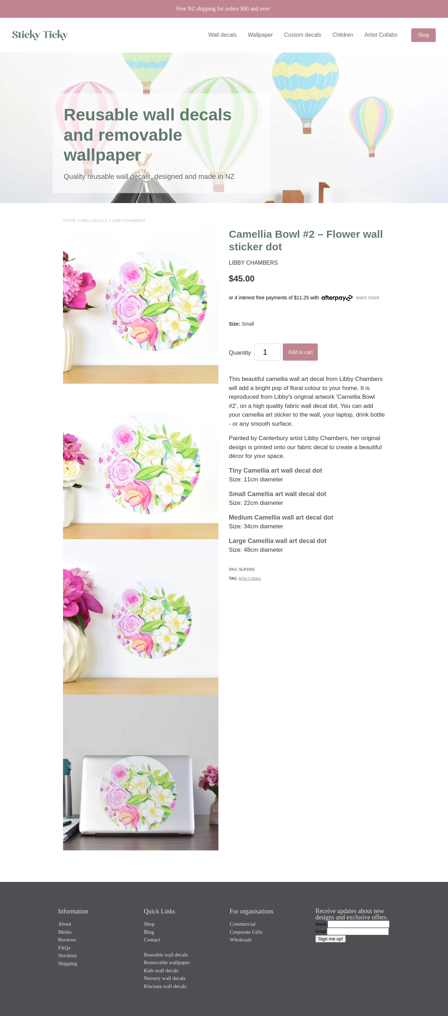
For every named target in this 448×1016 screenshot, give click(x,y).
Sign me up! (330, 938)
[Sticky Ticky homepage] (54, 35)
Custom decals (302, 35)
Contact (152, 939)
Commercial (242, 924)
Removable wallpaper (167, 962)
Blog (149, 932)
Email (321, 931)
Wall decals (222, 35)
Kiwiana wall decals (165, 986)
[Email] (358, 931)
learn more (367, 297)
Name (321, 924)
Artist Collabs (380, 35)
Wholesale (241, 939)
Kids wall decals (161, 970)
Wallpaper (260, 35)
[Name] (359, 924)
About (64, 924)
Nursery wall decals (165, 978)
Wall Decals (94, 220)
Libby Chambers (129, 220)
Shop (423, 35)
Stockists (67, 955)
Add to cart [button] (300, 352)
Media (64, 932)
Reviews (67, 939)
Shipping (67, 963)
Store (69, 220)
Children (343, 35)
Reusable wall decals (166, 955)
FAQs (64, 948)
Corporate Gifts (246, 932)
